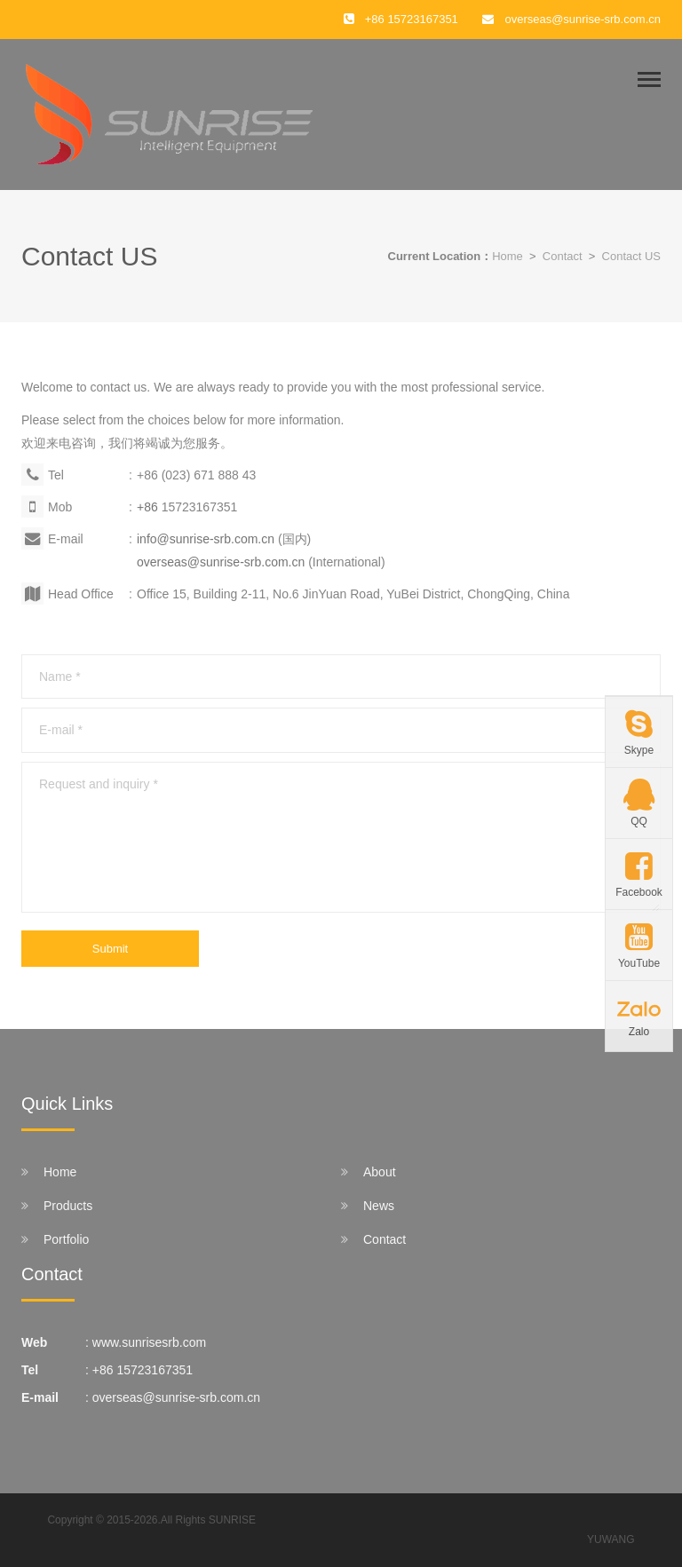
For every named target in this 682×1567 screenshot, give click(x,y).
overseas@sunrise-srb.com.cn (582, 19)
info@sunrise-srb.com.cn (207, 539)
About (379, 1172)
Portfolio (66, 1239)
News (378, 1206)
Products (68, 1206)
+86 (149, 507)
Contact (563, 256)
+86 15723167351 (142, 1370)
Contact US (631, 256)
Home (507, 256)
